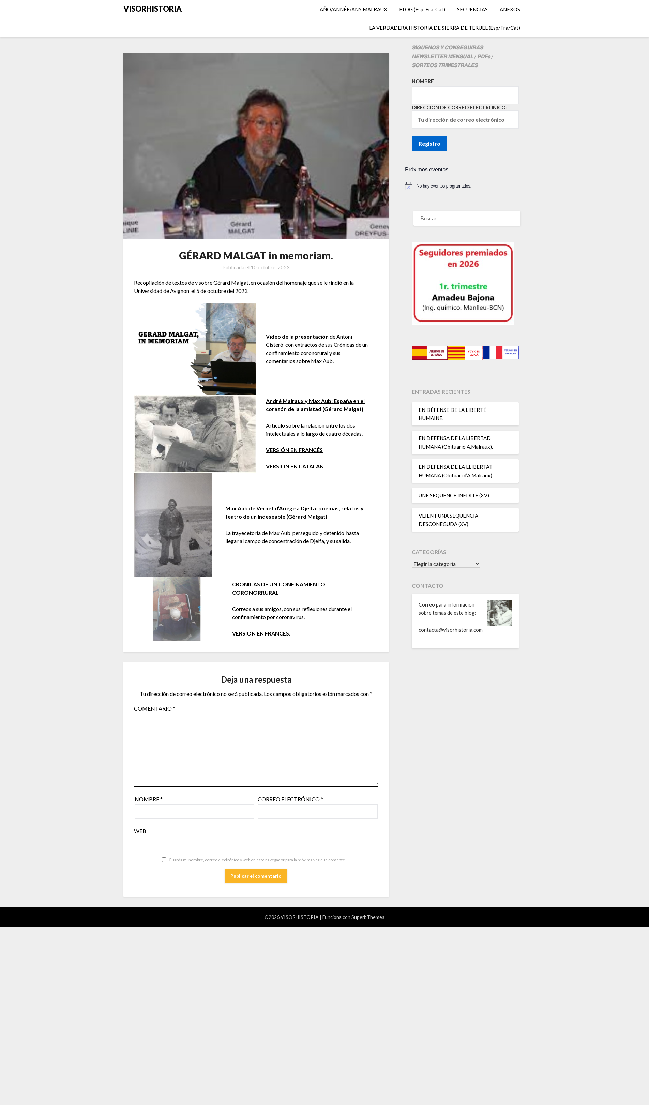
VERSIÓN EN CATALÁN (295, 466)
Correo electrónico (290, 799)
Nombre (149, 799)
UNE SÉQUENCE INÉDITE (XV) (454, 495)
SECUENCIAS (472, 9)
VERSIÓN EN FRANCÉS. (261, 633)
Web (140, 830)
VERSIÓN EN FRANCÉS (294, 450)
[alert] (465, 186)
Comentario (154, 708)
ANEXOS (510, 9)
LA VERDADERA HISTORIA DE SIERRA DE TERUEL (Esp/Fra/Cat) (444, 28)
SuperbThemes (367, 917)
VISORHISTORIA (152, 8)
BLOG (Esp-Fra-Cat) (422, 9)
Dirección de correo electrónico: (465, 116)
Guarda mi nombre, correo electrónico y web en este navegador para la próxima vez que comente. (257, 859)
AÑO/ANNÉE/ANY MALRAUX (353, 9)
